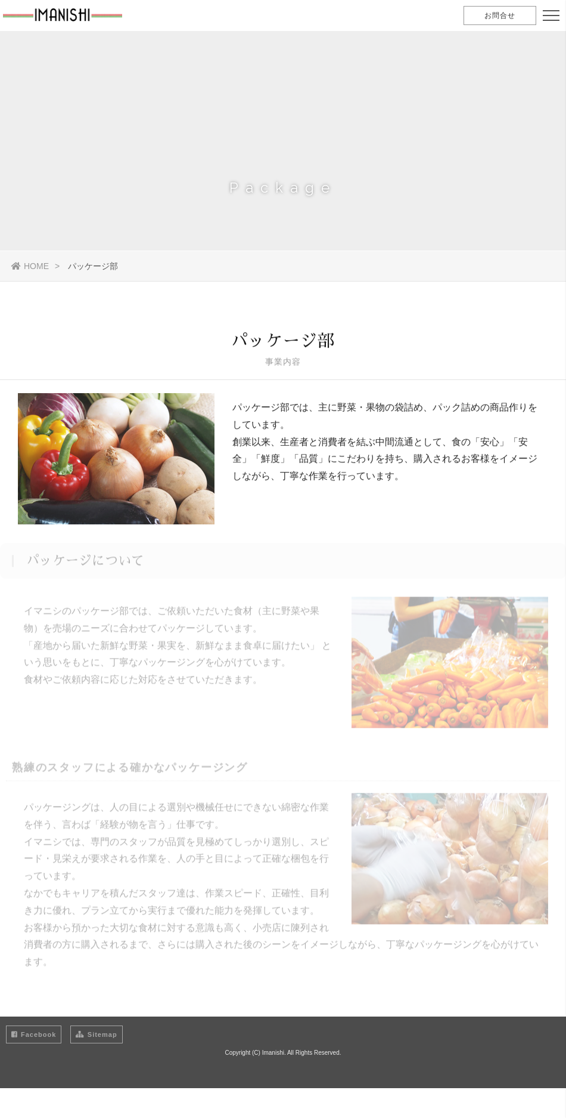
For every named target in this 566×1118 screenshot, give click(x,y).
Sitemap (96, 1034)
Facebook (33, 1034)
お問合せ (499, 15)
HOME (30, 266)
